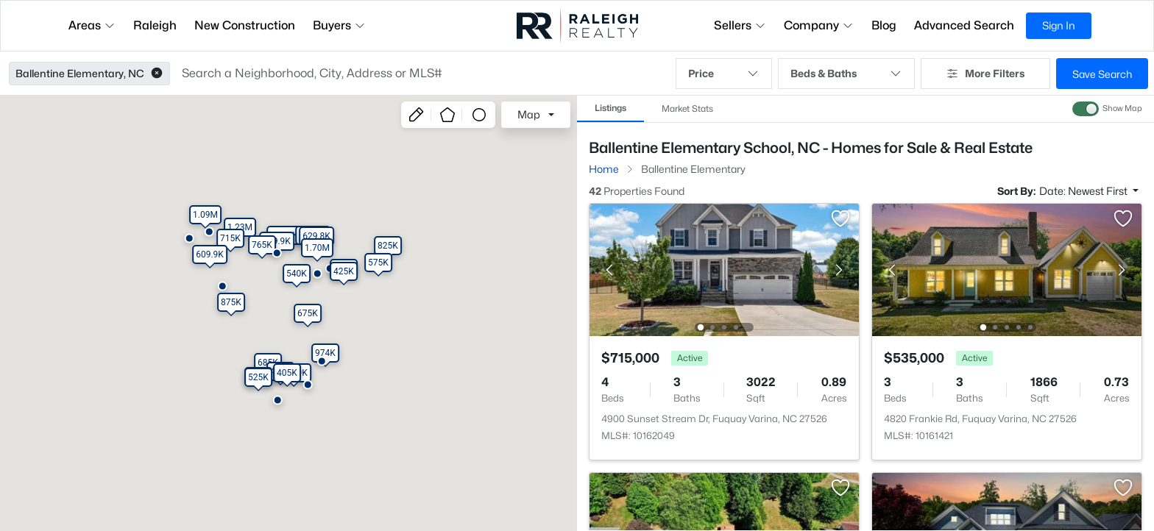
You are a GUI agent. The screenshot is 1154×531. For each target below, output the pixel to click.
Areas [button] (92, 25)
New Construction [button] (244, 25)
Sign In (1058, 25)
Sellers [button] (740, 25)
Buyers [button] (339, 25)
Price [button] (724, 73)
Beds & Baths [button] (846, 73)
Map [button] (528, 114)
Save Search (1102, 74)
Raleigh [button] (155, 25)
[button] (156, 73)
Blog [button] (883, 25)
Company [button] (819, 25)
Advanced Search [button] (964, 25)
